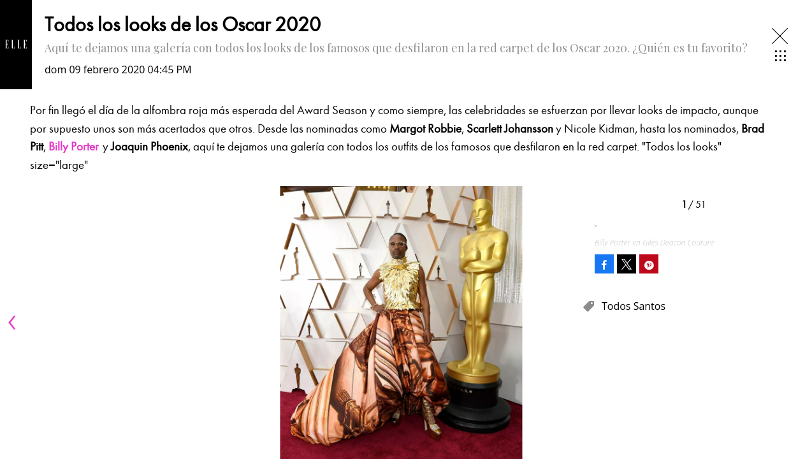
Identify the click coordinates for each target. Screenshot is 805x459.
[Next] (568, 323)
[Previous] (14, 323)
